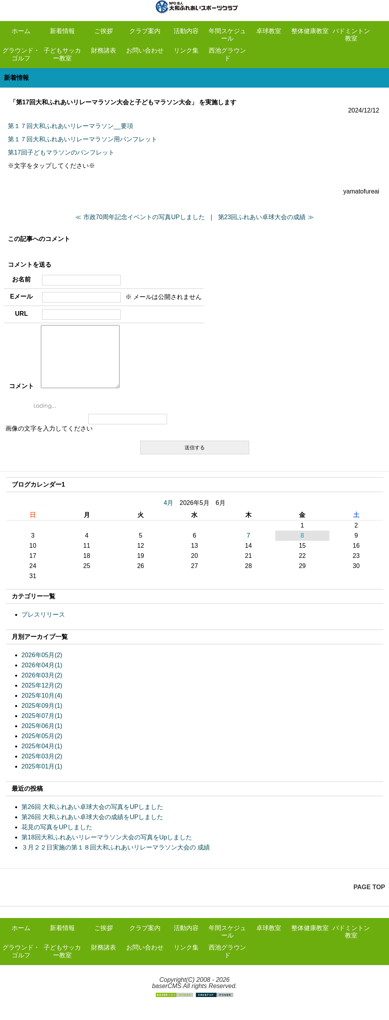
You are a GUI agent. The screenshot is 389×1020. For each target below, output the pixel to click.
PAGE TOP (369, 898)
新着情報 (62, 31)
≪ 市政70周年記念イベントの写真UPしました (139, 217)
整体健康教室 (310, 31)
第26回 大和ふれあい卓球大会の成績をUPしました (92, 828)
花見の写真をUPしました (56, 838)
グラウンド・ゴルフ (21, 54)
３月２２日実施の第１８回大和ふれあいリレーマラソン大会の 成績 (115, 859)
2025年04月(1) (41, 757)
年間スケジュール (227, 35)
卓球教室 (268, 31)
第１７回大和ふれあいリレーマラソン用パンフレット (82, 139)
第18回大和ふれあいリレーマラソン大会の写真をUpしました (106, 849)
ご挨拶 (103, 31)
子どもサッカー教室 (62, 54)
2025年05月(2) (41, 747)
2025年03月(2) (41, 768)
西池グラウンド (227, 54)
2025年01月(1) (41, 778)
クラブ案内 (144, 31)
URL (21, 313)
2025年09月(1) (41, 717)
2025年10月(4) (41, 707)
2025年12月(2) (41, 697)
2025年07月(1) (41, 727)
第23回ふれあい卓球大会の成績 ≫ (266, 217)
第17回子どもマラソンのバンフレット (61, 152)
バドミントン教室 (351, 35)
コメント (21, 397)
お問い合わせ (145, 50)
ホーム (21, 31)
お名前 (21, 279)
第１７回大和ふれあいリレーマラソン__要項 (70, 126)
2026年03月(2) (41, 687)
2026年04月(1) (41, 677)
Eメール (21, 296)
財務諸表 (103, 50)
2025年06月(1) (41, 737)
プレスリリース (43, 626)
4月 (168, 514)
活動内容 (186, 31)
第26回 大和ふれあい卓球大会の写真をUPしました (92, 818)
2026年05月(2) (41, 666)
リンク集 (186, 50)
